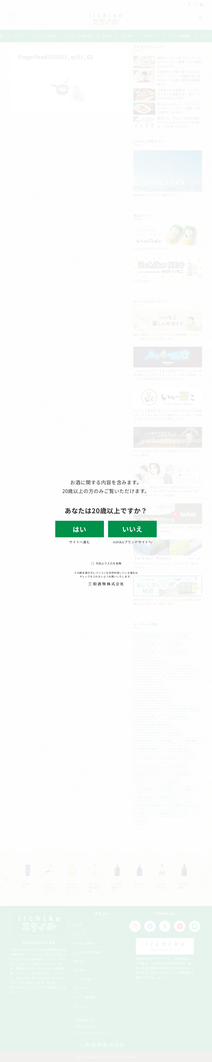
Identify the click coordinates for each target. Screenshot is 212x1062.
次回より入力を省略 (106, 563)
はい (80, 529)
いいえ (132, 529)
